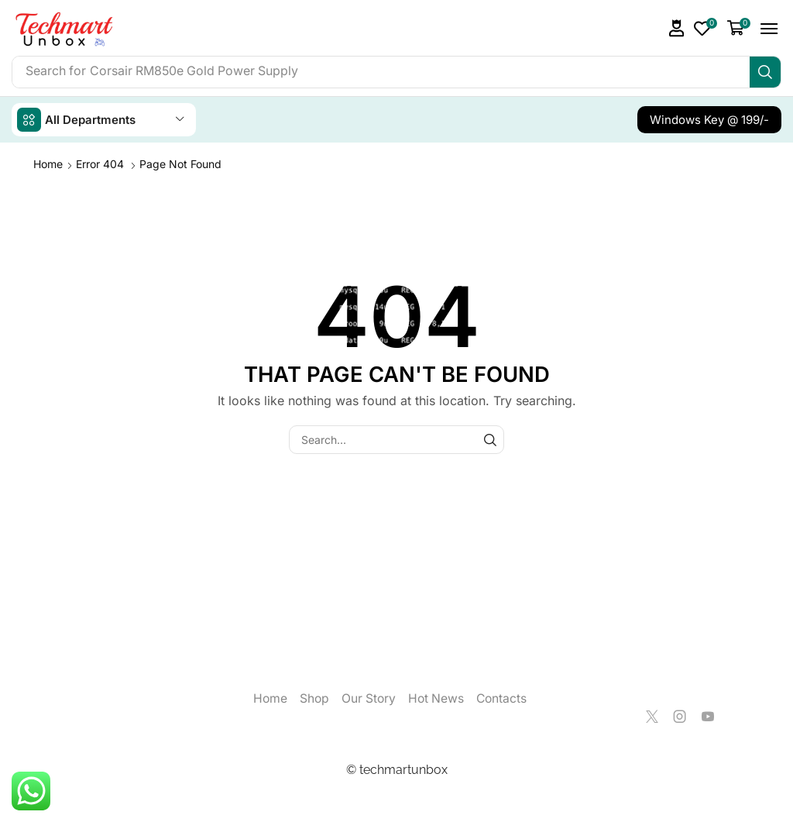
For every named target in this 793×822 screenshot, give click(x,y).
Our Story (368, 698)
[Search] (765, 72)
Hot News (436, 698)
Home (48, 163)
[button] (676, 28)
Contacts (503, 698)
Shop (313, 698)
